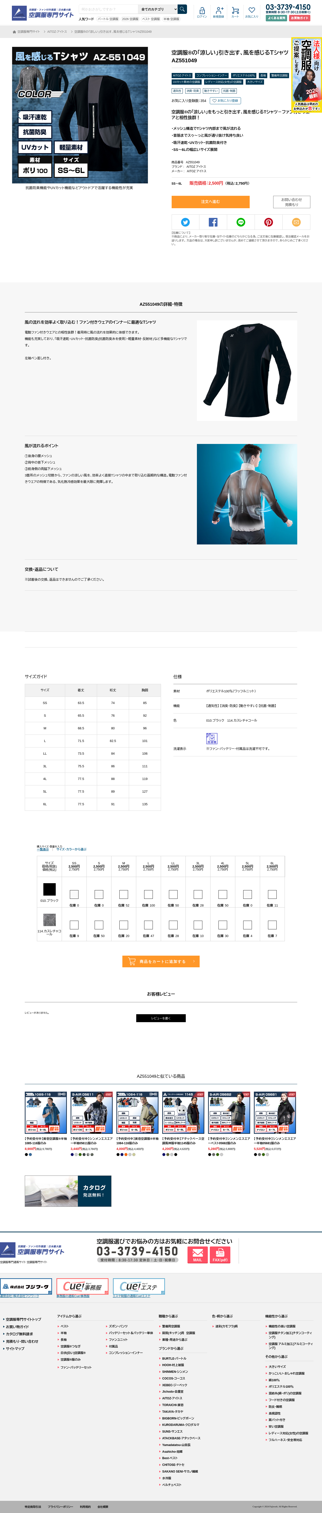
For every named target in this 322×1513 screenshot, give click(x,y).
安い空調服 (276, 1426)
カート (235, 16)
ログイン (202, 16)
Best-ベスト (170, 1458)
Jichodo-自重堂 (173, 1391)
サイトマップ (15, 1349)
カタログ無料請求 (19, 1334)
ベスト (65, 1326)
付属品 (113, 1346)
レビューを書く (161, 1018)
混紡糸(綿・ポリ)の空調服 (285, 1393)
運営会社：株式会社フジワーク (26, 1288)
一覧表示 (43, 849)
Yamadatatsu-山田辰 (176, 1445)
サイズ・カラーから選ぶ (71, 849)
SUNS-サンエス (172, 1431)
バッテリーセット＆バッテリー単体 (131, 1333)
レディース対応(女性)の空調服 (224, 81)
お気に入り (251, 16)
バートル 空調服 (108, 19)
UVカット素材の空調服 (186, 81)
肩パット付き (277, 1420)
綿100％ (274, 1380)
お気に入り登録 (227, 100)
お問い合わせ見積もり (291, 202)
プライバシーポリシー (60, 1506)
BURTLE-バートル (174, 1358)
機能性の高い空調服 (282, 1326)
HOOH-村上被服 (173, 1365)
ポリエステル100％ (244, 75)
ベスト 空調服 (151, 19)
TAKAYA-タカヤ (172, 1411)
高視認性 (275, 1413)
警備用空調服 (279, 75)
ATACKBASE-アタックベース (181, 1438)
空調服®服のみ (71, 1359)
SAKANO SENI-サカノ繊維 (180, 1471)
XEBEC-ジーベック (174, 1385)
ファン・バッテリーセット (76, 1367)
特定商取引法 (33, 1506)
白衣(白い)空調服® (73, 1353)
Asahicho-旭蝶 (172, 1451)
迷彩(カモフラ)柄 (226, 1326)
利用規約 (85, 1506)
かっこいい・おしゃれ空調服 (287, 1373)
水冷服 (166, 1478)
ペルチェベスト (172, 1485)
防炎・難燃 (275, 1407)
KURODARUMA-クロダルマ (180, 1425)
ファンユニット (118, 1340)
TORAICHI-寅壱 (173, 1405)
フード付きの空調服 (282, 1400)
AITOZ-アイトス (182, 75)
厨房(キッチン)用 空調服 (178, 1333)
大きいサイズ (255, 81)
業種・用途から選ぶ (174, 1340)
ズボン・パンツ (118, 1326)
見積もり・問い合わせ (22, 1342)
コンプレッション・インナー (211, 75)
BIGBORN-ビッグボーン (178, 1418)
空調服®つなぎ (71, 1346)
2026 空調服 (130, 19)
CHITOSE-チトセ (173, 1465)
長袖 (263, 75)
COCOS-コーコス (173, 1378)
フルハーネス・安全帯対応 (285, 1440)
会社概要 (103, 1506)
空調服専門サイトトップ (23, 1319)
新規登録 (218, 16)
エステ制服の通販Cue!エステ (139, 1288)
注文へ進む (210, 202)
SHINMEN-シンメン (175, 1372)
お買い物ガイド (17, 1327)
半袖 (64, 1333)
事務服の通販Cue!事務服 (82, 1288)
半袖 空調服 (171, 19)
